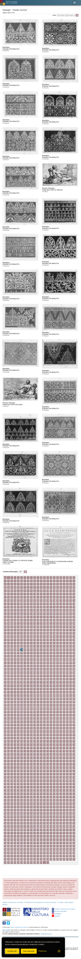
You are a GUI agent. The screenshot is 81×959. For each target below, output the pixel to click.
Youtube (56, 916)
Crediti (60, 902)
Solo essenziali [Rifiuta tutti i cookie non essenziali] (28, 951)
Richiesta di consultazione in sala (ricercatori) (41, 902)
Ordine (54, 15)
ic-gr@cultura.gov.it (46, 934)
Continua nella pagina (10, 572)
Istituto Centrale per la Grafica (13, 902)
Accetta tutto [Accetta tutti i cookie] (12, 951)
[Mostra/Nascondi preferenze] (42, 951)
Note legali (6, 930)
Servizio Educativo (59, 911)
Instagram (56, 914)
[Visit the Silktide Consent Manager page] (59, 951)
